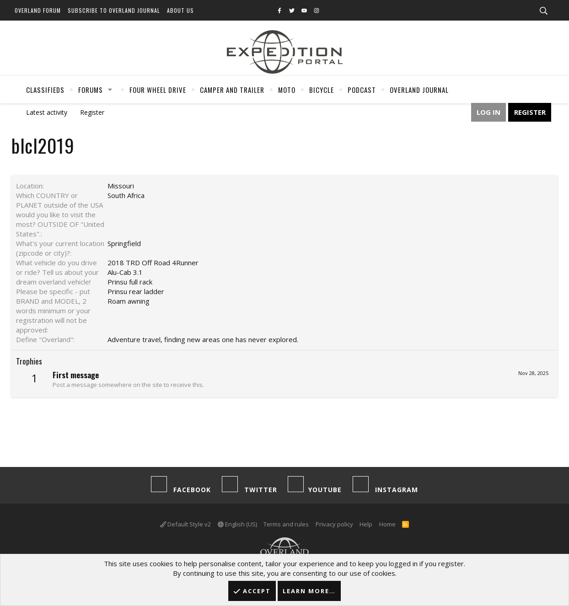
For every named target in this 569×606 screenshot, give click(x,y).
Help (366, 524)
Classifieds (45, 90)
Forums (90, 90)
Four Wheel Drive (157, 90)
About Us (180, 10)
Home (387, 524)
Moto (286, 90)
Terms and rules (286, 524)
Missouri (120, 185)
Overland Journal (419, 90)
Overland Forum (38, 10)
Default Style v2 (185, 524)
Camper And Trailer (232, 90)
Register (92, 112)
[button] (110, 89)
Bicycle (321, 90)
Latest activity (46, 112)
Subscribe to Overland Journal (114, 10)
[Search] (543, 10)
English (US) (237, 524)
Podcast (362, 90)
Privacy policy (334, 524)
